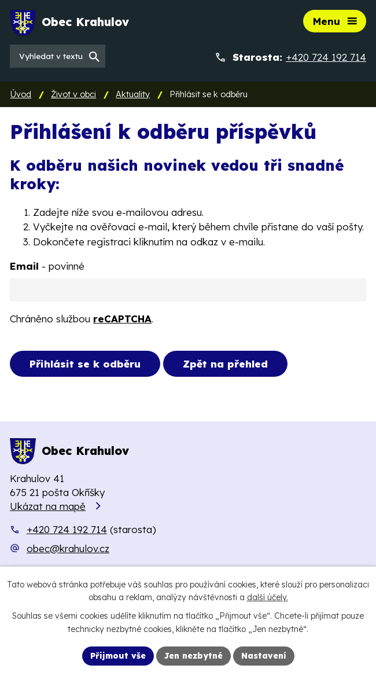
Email (47, 266)
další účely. (267, 598)
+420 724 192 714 (67, 529)
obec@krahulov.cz (68, 548)
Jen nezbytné (193, 656)
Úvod (20, 94)
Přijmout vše (118, 656)
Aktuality (133, 94)
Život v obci (73, 94)
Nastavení (263, 656)
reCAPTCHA (122, 319)
